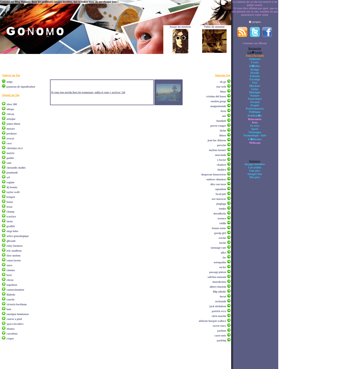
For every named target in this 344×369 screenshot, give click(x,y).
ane (224, 115)
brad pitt (221, 193)
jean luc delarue (217, 140)
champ (10, 211)
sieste (10, 221)
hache (222, 242)
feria (223, 111)
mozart (11, 128)
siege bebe (12, 231)
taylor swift (13, 192)
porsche (221, 145)
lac (224, 257)
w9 (8, 177)
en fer (222, 267)
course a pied (14, 318)
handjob (221, 120)
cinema (11, 270)
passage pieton (217, 272)
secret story (219, 325)
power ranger (218, 125)
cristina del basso (216, 96)
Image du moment (180, 26)
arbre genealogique (18, 236)
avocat (10, 138)
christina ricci (15, 148)
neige (9, 81)
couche (10, 299)
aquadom (220, 189)
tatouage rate (218, 247)
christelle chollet (16, 167)
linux (223, 91)
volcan (10, 114)
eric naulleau (14, 250)
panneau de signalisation (21, 86)
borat (223, 296)
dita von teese (218, 184)
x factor (221, 159)
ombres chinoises (216, 179)
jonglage (221, 203)
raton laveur (14, 260)
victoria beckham (17, 304)
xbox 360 (12, 104)
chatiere (221, 164)
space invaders (15, 323)
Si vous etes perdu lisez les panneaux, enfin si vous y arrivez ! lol (88, 92)
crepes (10, 338)
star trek (221, 86)
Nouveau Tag (222, 75)
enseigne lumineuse (18, 314)
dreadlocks (220, 213)
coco (9, 143)
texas (9, 206)
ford (9, 275)
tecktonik (220, 301)
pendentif (12, 172)
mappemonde (218, 106)
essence (222, 218)
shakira (221, 169)
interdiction (219, 281)
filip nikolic (219, 291)
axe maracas (219, 198)
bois (9, 309)
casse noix (220, 335)
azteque (11, 118)
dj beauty (12, 187)
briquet (11, 196)
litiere (222, 135)
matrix (10, 153)
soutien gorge (218, 101)
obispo (10, 109)
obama (10, 328)
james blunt (13, 123)
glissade (11, 240)
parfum (221, 330)
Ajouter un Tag (11, 95)
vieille (222, 223)
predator (12, 133)
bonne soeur (219, 228)
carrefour (12, 333)
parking (221, 340)
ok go (223, 81)
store (9, 265)
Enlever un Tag (11, 75)
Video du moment (214, 26)
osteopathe (220, 262)
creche (222, 237)
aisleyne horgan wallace (212, 320)
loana (10, 201)
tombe (222, 208)
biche (223, 130)
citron (10, 279)
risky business (15, 245)
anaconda (220, 154)
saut (9, 162)
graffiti (11, 226)
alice (223, 252)
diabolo (11, 294)
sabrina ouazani (217, 276)
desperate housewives (213, 174)
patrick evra (219, 311)
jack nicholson (217, 306)
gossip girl (220, 233)
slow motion (13, 255)
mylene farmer (217, 150)
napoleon (12, 284)
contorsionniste (15, 289)
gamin (10, 157)
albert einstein (217, 286)
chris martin (219, 316)
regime (10, 182)
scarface (11, 216)
